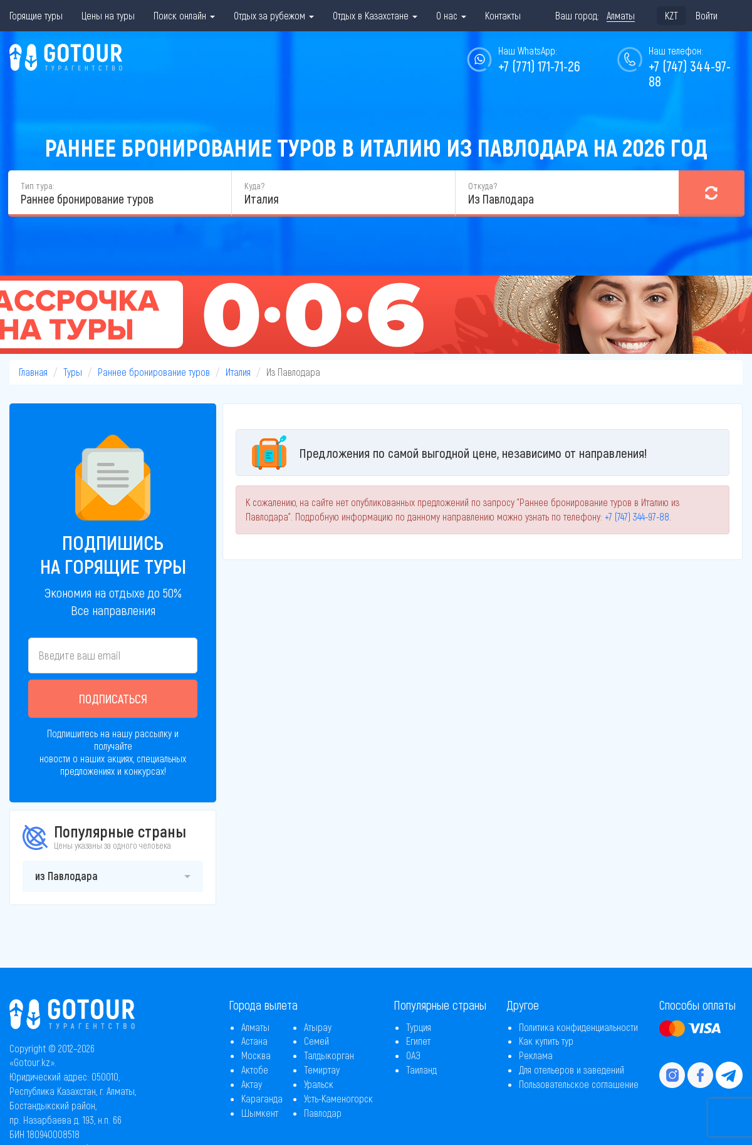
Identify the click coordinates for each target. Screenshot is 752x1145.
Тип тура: (37, 185)
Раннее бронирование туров (154, 372)
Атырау (318, 1027)
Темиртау (322, 1069)
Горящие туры (36, 15)
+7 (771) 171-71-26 (539, 66)
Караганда (262, 1098)
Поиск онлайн (184, 15)
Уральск (318, 1084)
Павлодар (323, 1113)
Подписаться (113, 698)
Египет (418, 1041)
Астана (254, 1041)
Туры (72, 372)
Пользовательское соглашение (579, 1084)
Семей (316, 1041)
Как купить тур (546, 1041)
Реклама (536, 1055)
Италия (238, 372)
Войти (707, 15)
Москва (256, 1055)
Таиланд (421, 1069)
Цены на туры (108, 15)
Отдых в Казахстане (375, 15)
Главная (33, 372)
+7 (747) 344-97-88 (690, 73)
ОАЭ (413, 1055)
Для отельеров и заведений (571, 1069)
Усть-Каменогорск (338, 1098)
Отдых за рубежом (274, 15)
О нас (451, 15)
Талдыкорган (329, 1055)
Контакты (503, 15)
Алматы (255, 1027)
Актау (251, 1084)
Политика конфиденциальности (578, 1027)
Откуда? (482, 185)
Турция (418, 1027)
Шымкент (259, 1113)
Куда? (254, 185)
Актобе (254, 1069)
